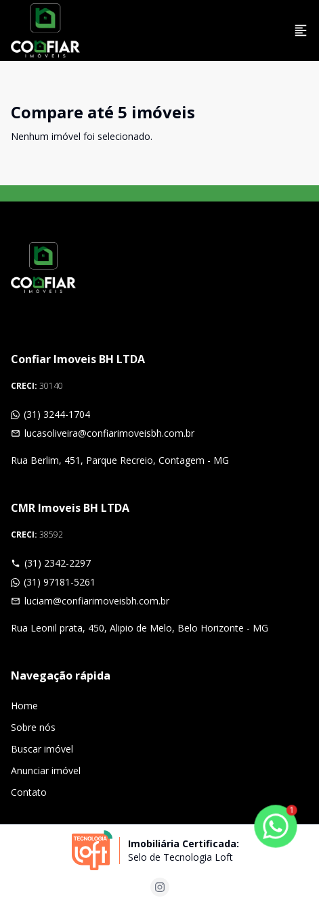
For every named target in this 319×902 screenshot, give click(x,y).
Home (24, 705)
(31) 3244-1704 (50, 414)
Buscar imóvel (42, 748)
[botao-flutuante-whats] (275, 826)
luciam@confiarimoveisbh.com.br (90, 600)
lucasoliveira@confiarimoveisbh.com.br (102, 433)
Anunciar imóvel (46, 770)
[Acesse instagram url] (159, 887)
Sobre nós (33, 727)
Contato (29, 792)
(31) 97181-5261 (53, 581)
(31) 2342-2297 (51, 562)
